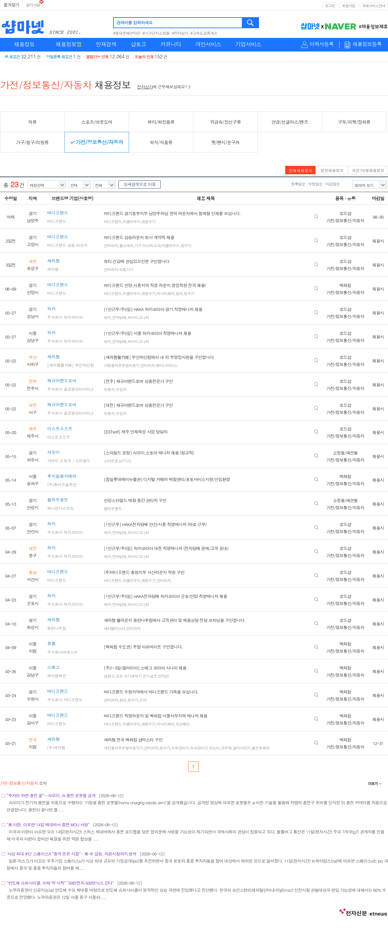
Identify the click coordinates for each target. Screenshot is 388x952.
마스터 (214, 748)
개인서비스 (208, 44)
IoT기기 (125, 461)
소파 (142, 700)
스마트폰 (111, 461)
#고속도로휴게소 (204, 33)
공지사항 (33, 4)
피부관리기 (180, 748)
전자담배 (119, 317)
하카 (107, 317)
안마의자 (111, 245)
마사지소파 (152, 245)
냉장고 (109, 676)
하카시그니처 (138, 317)
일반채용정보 (332, 170)
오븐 (119, 676)
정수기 (186, 245)
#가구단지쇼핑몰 (156, 33)
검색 (250, 22)
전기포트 (150, 676)
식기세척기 (133, 676)
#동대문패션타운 (126, 33)
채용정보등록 (367, 44)
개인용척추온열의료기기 (123, 748)
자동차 (109, 389)
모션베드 (183, 724)
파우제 (226, 748)
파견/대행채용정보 (368, 170)
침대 (179, 293)
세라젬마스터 (114, 628)
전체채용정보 (300, 170)
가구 (138, 245)
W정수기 (149, 221)
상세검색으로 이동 (140, 184)
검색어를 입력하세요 (134, 22)
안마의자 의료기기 (118, 269)
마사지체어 (165, 293)
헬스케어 (126, 245)
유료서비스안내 (373, 5)
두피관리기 (199, 748)
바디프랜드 (113, 221)
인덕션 (163, 676)
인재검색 (106, 44)
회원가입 (348, 5)
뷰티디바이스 (166, 365)
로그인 (330, 5)
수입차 (121, 389)
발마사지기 (242, 748)
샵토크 (138, 44)
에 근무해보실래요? (163, 87)
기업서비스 (248, 44)
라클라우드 (132, 221)
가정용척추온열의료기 (121, 365)
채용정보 (24, 44)
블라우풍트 (113, 508)
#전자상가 (180, 33)
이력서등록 (321, 44)
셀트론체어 (260, 748)
